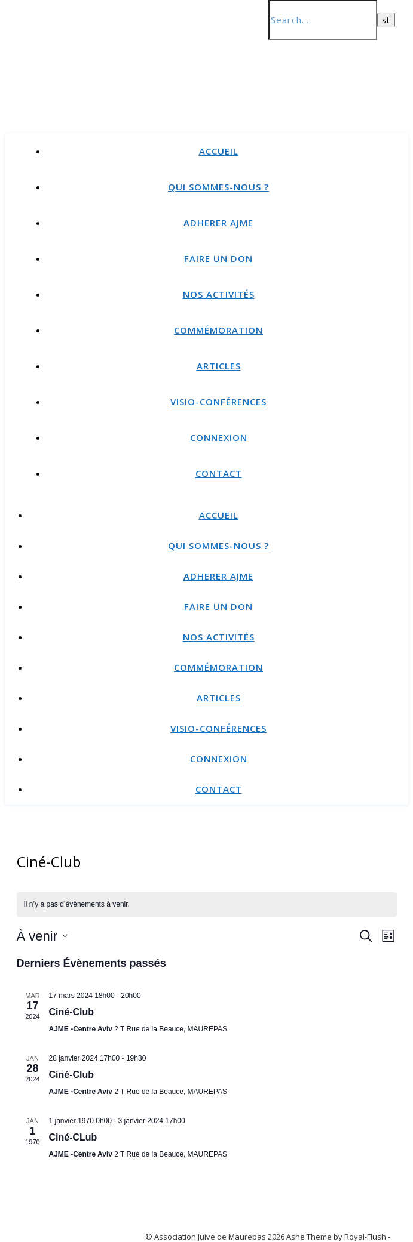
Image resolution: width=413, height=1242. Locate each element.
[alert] (207, 904)
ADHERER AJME (218, 223)
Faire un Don (218, 258)
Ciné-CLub (73, 1137)
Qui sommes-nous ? (218, 187)
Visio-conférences (218, 402)
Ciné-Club (71, 1012)
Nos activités (219, 294)
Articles (219, 366)
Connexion (218, 437)
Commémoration (218, 330)
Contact (218, 473)
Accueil (218, 151)
